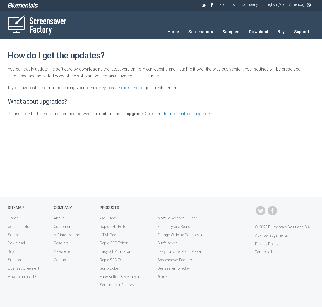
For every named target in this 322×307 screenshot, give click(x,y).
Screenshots (200, 31)
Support (301, 31)
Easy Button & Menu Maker (122, 277)
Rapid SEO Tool (112, 260)
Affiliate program (67, 235)
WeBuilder (108, 218)
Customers (63, 226)
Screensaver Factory (117, 285)
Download (258, 31)
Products (227, 4)
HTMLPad (108, 235)
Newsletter (62, 251)
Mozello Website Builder (177, 218)
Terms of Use (266, 252)
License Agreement (23, 268)
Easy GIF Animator (115, 251)
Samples (231, 31)
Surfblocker (109, 268)
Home (173, 31)
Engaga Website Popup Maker (182, 235)
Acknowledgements (271, 235)
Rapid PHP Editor (114, 226)
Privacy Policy (266, 244)
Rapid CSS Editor (114, 243)
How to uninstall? (22, 277)
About (59, 218)
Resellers (61, 243)
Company (250, 4)
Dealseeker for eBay (173, 268)
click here (130, 87)
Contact (60, 260)
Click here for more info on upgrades (178, 113)
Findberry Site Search (174, 226)
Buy (281, 31)
